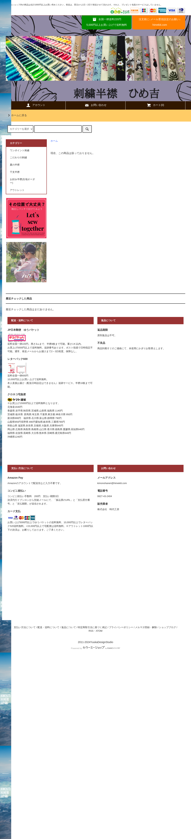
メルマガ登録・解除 (146, 627)
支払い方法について (25, 627)
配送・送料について (48, 627)
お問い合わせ (95, 105)
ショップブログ (167, 627)
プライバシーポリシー (121, 627)
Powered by (95, 648)
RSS (91, 631)
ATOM (99, 631)
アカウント (35, 105)
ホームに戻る (17, 115)
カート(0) (155, 105)
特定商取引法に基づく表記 (92, 627)
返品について (68, 627)
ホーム (54, 141)
